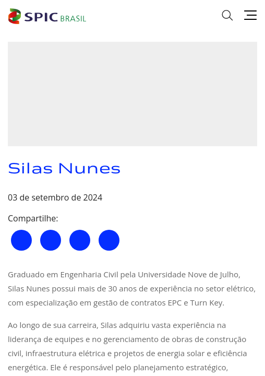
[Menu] (250, 15)
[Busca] (228, 15)
